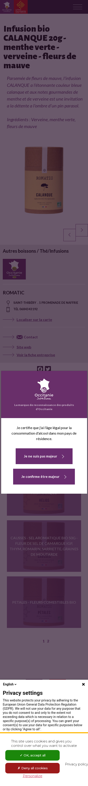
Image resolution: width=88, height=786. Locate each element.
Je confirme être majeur (40, 476)
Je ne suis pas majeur (40, 456)
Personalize (32, 776)
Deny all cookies (32, 768)
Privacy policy (76, 764)
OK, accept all (32, 755)
